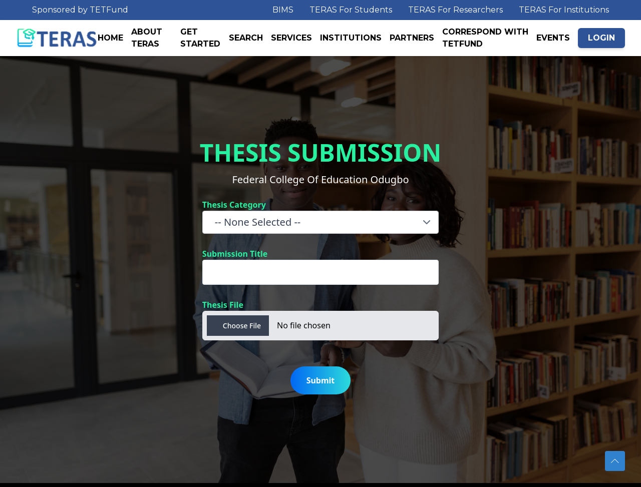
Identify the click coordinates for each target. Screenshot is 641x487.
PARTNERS (412, 38)
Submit (320, 380)
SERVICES (291, 38)
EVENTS (553, 38)
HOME (110, 38)
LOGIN (601, 38)
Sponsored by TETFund (80, 10)
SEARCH (246, 38)
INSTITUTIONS (351, 38)
